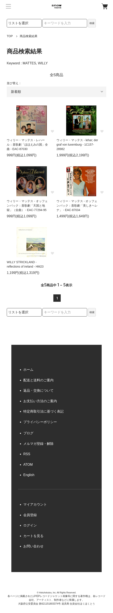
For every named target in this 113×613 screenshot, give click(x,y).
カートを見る (33, 536)
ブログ (28, 433)
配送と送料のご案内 (38, 380)
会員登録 (30, 515)
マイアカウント (35, 504)
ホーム (28, 369)
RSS (26, 454)
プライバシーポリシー (40, 422)
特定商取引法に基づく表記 (43, 411)
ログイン (30, 525)
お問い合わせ (33, 546)
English (28, 475)
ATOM (28, 464)
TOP (10, 36)
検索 (92, 23)
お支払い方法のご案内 (40, 401)
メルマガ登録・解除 (38, 443)
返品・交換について (38, 390)
